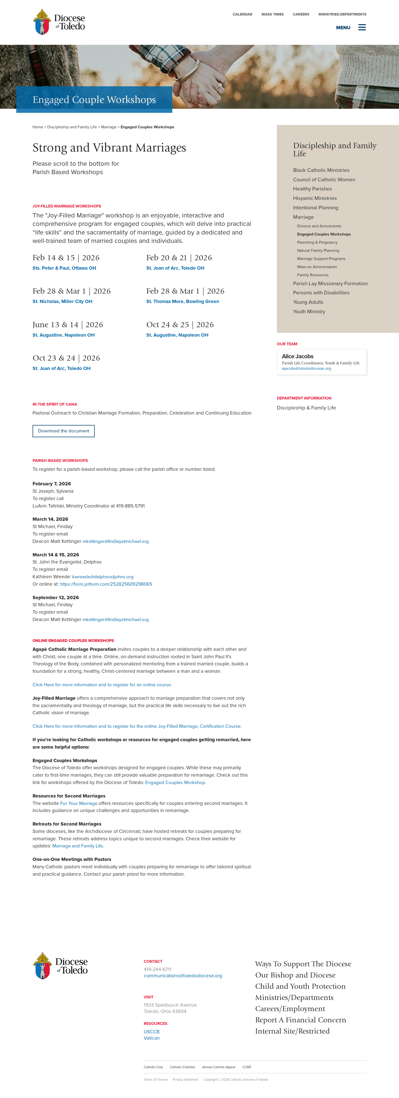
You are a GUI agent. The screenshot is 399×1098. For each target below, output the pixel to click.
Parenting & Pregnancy (317, 242)
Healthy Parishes (312, 189)
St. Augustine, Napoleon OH (64, 335)
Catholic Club (153, 1067)
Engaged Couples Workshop (176, 783)
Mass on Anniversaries (317, 266)
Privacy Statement (185, 1080)
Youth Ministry (309, 311)
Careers (301, 14)
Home (38, 127)
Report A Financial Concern (303, 1019)
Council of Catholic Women (324, 179)
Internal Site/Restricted (294, 1030)
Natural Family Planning (318, 250)
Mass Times (273, 14)
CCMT (247, 1067)
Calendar (242, 14)
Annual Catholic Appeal (218, 1067)
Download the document (65, 431)
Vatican (152, 1038)
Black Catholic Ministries (321, 170)
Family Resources (313, 275)
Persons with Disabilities (321, 293)
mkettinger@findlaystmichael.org (117, 541)
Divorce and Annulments (319, 226)
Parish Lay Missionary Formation (330, 283)
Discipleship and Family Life (72, 127)
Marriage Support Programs (321, 258)
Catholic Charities (182, 1067)
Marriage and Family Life (78, 846)
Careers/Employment (292, 1007)
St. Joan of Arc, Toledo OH (176, 268)
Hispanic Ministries (315, 198)
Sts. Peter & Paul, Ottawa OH (65, 268)
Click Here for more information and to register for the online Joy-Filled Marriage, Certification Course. (141, 726)
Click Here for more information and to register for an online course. (105, 685)
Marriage (109, 127)
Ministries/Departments (342, 14)
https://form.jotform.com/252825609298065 (107, 584)
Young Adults (308, 302)
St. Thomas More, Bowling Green (183, 301)
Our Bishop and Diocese (297, 975)
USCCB (152, 1032)
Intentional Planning (315, 207)
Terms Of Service (156, 1080)
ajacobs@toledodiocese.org (306, 368)
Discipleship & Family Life (306, 408)
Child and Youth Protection (303, 986)
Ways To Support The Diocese (306, 964)
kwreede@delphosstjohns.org (104, 577)
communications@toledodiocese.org (183, 976)
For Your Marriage (79, 803)
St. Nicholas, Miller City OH (63, 301)
